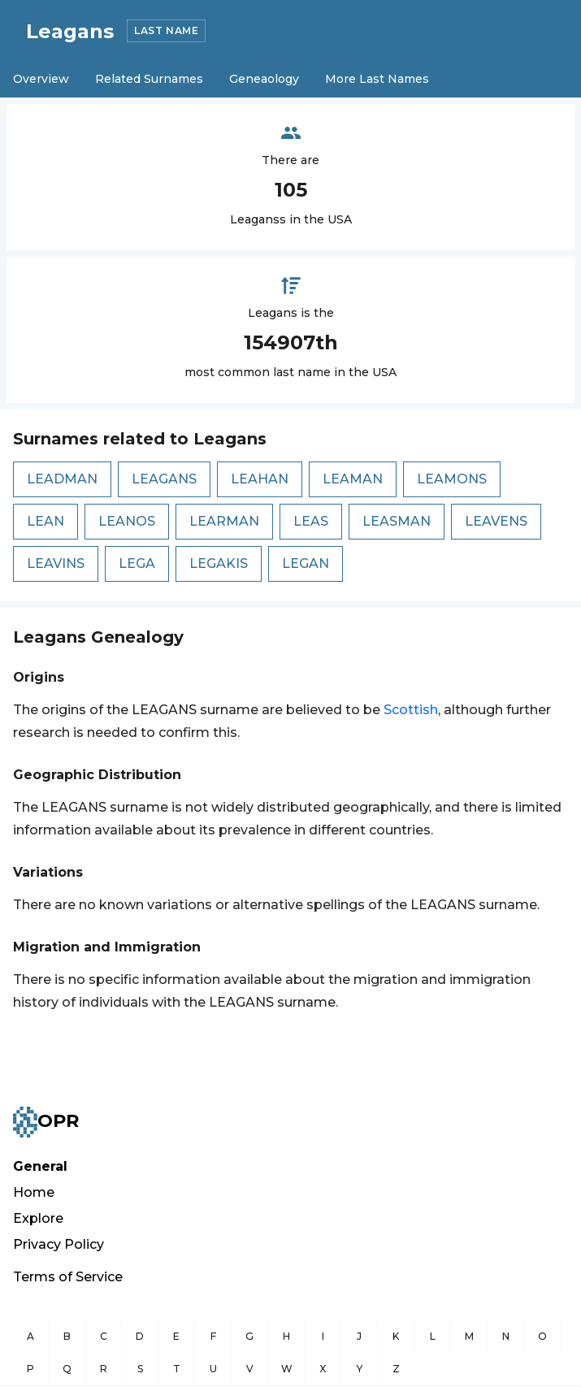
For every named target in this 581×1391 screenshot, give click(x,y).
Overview (41, 79)
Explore (38, 1218)
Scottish (411, 709)
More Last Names (377, 79)
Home (33, 1192)
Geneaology (264, 79)
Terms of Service (68, 1277)
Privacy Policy (58, 1244)
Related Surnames (149, 79)
